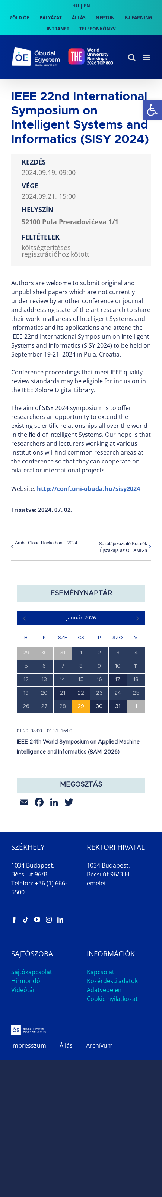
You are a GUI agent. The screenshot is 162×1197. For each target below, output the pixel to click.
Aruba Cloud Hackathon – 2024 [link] (46, 543)
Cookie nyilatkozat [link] (112, 999)
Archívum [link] (99, 1045)
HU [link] (75, 6)
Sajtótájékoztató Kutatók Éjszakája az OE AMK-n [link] (123, 547)
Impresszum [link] (28, 1045)
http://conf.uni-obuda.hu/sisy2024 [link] (88, 489)
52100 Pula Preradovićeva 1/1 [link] (70, 221)
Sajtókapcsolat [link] (31, 972)
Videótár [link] (23, 990)
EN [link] (87, 6)
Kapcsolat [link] (100, 972)
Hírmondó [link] (25, 981)
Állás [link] (66, 1045)
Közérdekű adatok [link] (112, 981)
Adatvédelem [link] (105, 990)
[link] (152, 110)
